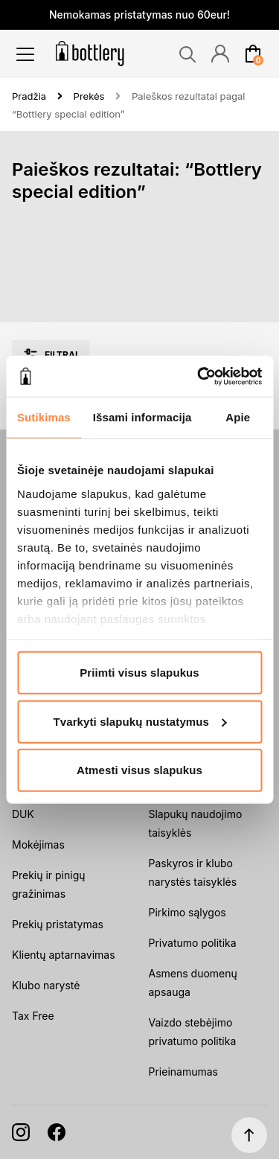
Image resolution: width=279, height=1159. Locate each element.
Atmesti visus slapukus (139, 770)
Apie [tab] (237, 417)
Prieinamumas (183, 1071)
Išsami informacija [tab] (142, 417)
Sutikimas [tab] (44, 417)
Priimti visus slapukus (139, 672)
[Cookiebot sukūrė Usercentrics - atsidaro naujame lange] (198, 376)
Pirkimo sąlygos (187, 912)
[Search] (187, 54)
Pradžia (29, 96)
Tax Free (33, 1015)
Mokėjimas (38, 844)
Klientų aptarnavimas (63, 954)
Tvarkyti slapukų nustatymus (140, 721)
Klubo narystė (46, 985)
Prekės (89, 96)
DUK (23, 814)
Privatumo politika (193, 942)
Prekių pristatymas (57, 924)
